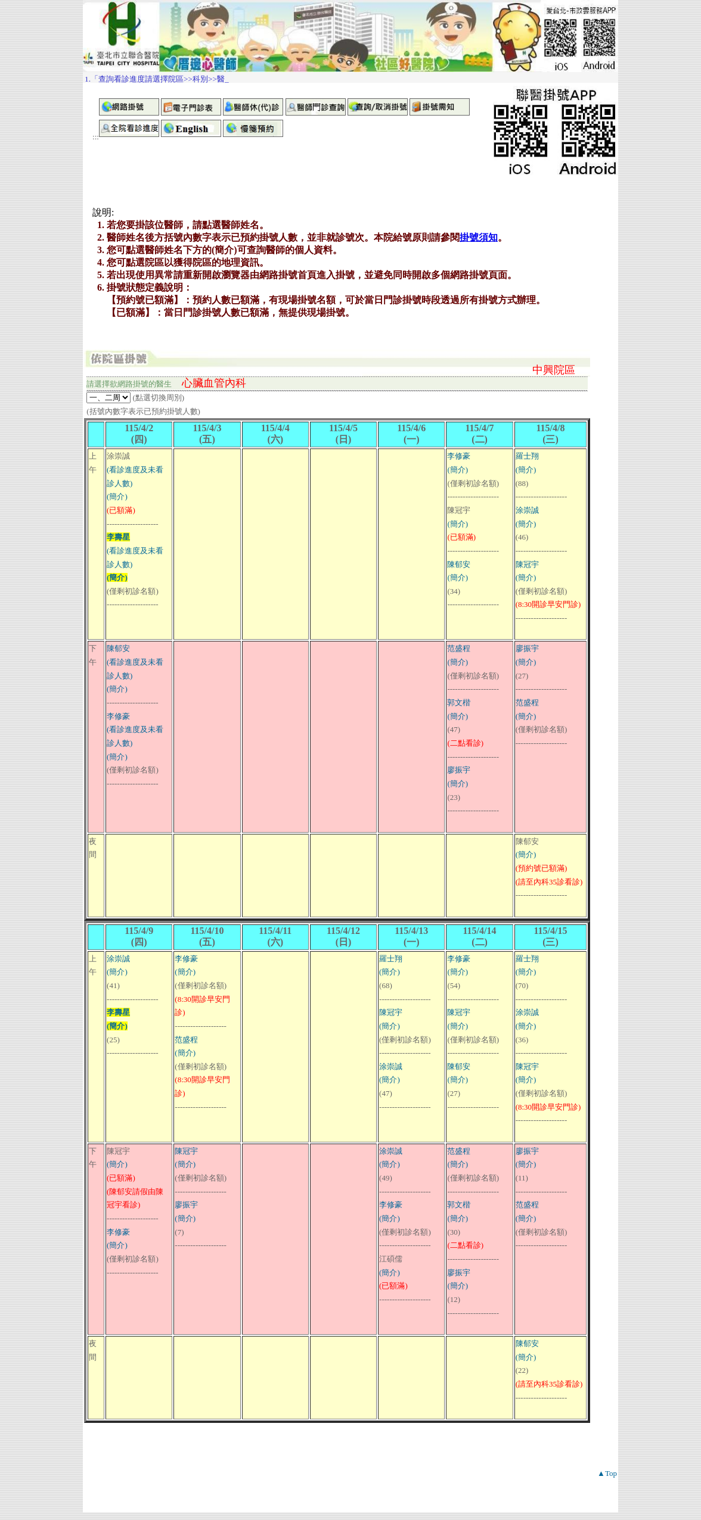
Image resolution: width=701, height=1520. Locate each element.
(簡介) (117, 496)
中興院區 (553, 370)
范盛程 (458, 648)
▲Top (607, 1473)
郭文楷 (458, 702)
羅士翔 (527, 455)
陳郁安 (458, 564)
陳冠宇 (527, 564)
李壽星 (118, 536)
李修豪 (458, 455)
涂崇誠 (527, 510)
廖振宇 (458, 769)
